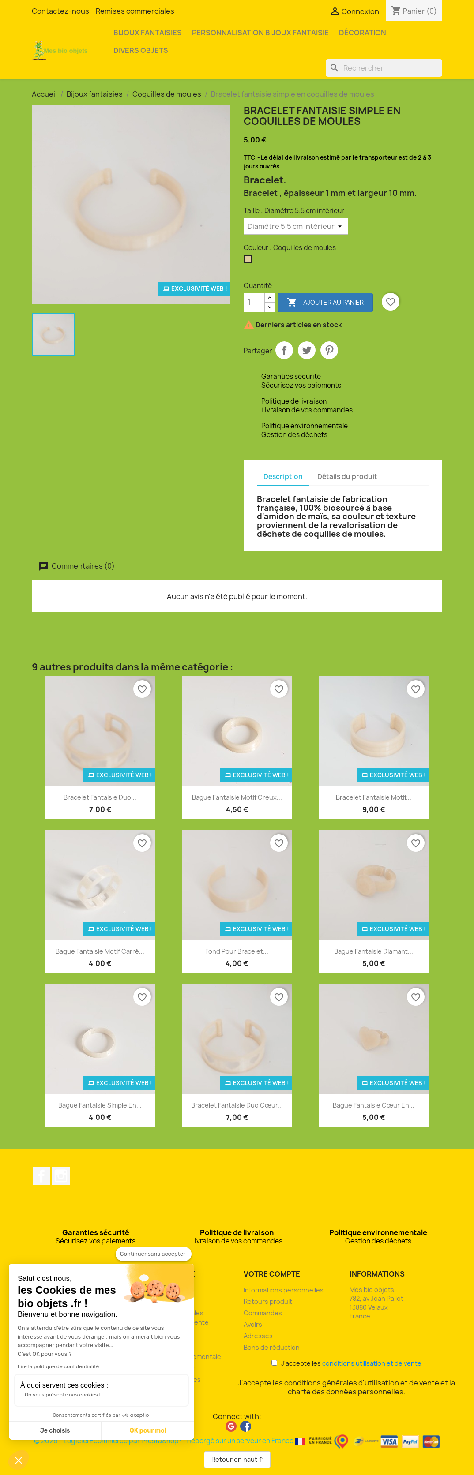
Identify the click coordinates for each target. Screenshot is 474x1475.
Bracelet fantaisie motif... (373, 797)
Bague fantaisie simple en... (100, 1105)
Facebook (41, 1176)
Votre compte (272, 1274)
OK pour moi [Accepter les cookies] (148, 1430)
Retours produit (268, 1301)
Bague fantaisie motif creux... (237, 797)
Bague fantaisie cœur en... (373, 1105)
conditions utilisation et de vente (371, 1363)
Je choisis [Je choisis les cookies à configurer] (55, 1430)
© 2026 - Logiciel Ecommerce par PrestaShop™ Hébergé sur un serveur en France (237, 1440)
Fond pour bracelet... (236, 951)
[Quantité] (254, 302)
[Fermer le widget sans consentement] (154, 1254)
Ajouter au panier (325, 302)
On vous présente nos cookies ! (63, 1395)
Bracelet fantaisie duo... (100, 797)
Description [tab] (283, 476)
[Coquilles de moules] (249, 261)
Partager (284, 350)
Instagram (61, 1176)
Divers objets (140, 50)
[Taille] (296, 226)
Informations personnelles (284, 1290)
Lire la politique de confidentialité (58, 1366)
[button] (18, 1460)
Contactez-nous (60, 11)
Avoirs (253, 1324)
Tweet (307, 350)
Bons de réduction (272, 1347)
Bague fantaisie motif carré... (100, 951)
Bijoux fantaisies (147, 32)
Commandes (263, 1313)
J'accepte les (346, 1363)
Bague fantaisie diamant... (373, 951)
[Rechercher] (384, 68)
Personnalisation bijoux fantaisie (260, 32)
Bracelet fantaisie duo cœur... (237, 1105)
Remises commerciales (135, 11)
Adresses (258, 1336)
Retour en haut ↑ (237, 1459)
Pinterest (329, 350)
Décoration (362, 32)
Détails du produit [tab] (347, 476)
